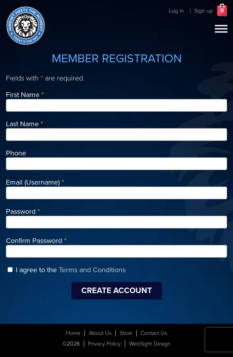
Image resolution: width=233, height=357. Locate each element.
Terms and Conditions (92, 269)
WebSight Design (150, 343)
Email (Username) (35, 182)
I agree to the (71, 269)
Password (23, 211)
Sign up (203, 10)
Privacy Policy (104, 343)
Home (73, 333)
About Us (100, 333)
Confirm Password (36, 240)
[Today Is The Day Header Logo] (25, 25)
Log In (176, 10)
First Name (25, 94)
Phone (16, 153)
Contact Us (154, 333)
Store (126, 333)
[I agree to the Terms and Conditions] (10, 269)
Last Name (24, 124)
